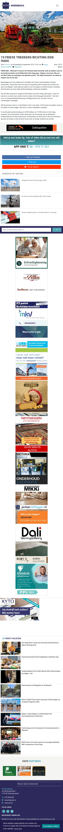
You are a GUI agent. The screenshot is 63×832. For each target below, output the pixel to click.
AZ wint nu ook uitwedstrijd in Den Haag (36, 196)
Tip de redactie (31, 167)
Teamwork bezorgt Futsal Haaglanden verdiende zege (40, 657)
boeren (3, 67)
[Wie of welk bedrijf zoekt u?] (26, 230)
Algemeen (18, 67)
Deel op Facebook (31, 157)
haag (45, 65)
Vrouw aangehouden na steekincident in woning (39, 212)
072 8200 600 (9, 797)
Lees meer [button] (18, 829)
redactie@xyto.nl (10, 800)
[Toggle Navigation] (57, 5)
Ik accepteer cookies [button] (51, 826)
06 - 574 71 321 (39, 146)
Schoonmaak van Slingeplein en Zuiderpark (36, 685)
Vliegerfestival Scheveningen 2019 (34, 180)
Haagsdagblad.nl (17, 6)
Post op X (31, 162)
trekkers (9, 67)
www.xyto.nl (8, 802)
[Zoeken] (56, 230)
